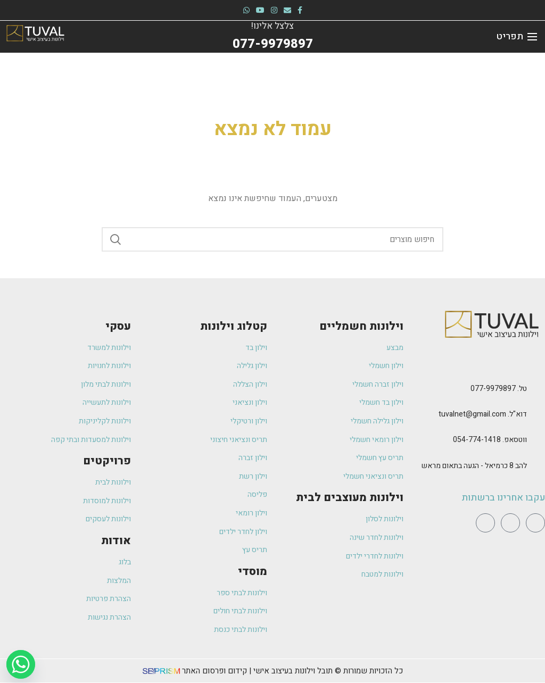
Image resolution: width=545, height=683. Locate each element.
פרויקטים (107, 461)
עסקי (118, 326)
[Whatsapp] (20, 664)
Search (116, 239)
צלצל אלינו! (273, 26)
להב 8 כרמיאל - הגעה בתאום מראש (474, 465)
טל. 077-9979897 (498, 388)
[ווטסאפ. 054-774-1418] (538, 440)
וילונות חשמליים (361, 326)
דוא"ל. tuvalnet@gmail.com (483, 414)
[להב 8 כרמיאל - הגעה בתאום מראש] (538, 466)
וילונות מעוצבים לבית (349, 497)
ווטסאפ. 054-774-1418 (490, 439)
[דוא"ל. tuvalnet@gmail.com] (538, 415)
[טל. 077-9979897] (538, 389)
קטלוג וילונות (233, 326)
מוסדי (252, 571)
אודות (116, 540)
